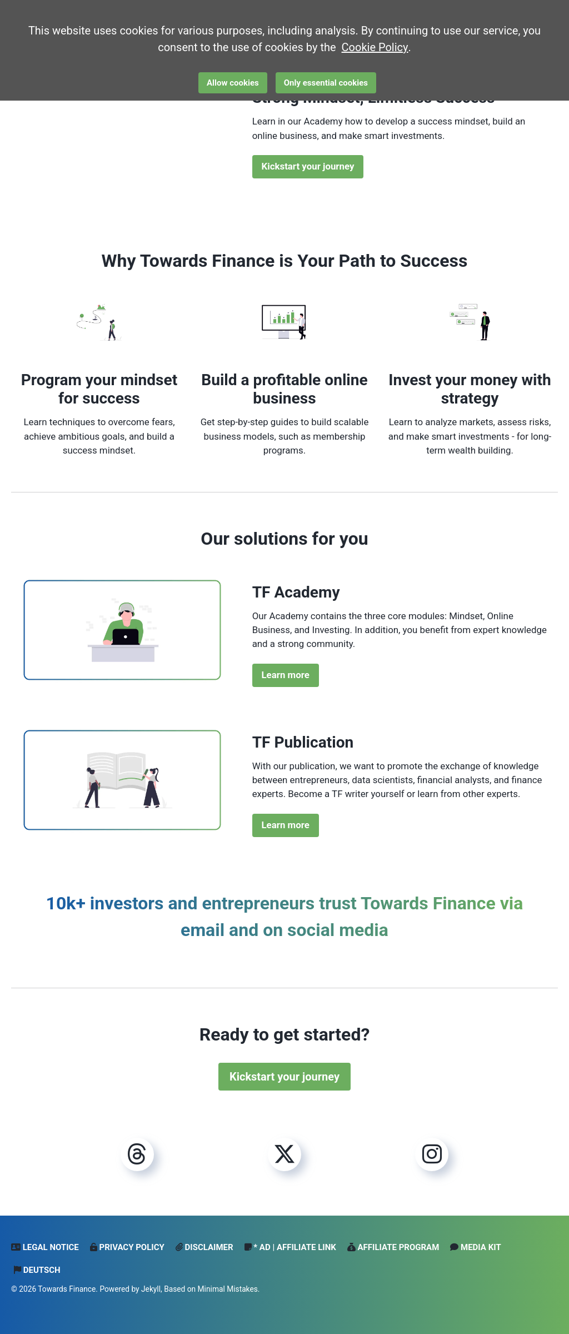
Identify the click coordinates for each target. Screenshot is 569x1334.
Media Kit (475, 1247)
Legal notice (45, 1247)
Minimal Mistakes (228, 1289)
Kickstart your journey (308, 166)
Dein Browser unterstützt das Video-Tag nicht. (122, 128)
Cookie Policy (375, 47)
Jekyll (151, 1289)
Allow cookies (233, 83)
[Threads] (137, 1155)
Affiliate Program (393, 1247)
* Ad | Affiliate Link (290, 1247)
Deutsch (37, 1270)
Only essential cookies (326, 83)
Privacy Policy (127, 1247)
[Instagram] (432, 1155)
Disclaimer (204, 1247)
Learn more (286, 674)
